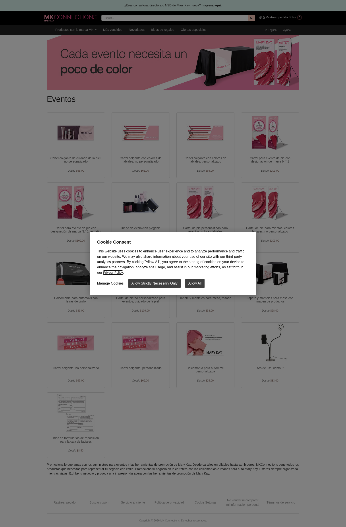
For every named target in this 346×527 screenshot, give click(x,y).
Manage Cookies (110, 283)
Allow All (195, 283)
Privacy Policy (114, 272)
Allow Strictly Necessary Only (154, 283)
